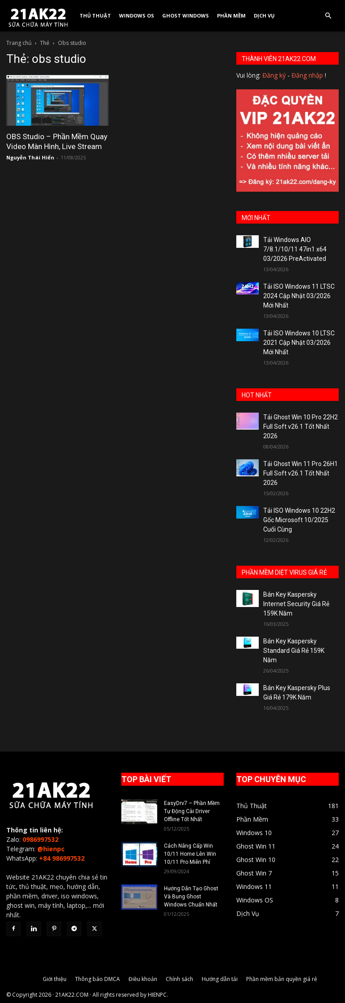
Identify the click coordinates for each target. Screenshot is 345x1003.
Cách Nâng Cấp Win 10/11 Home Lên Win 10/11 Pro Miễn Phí (190, 854)
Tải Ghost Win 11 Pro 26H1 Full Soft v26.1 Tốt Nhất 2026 (300, 473)
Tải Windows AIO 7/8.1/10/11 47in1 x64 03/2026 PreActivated (295, 249)
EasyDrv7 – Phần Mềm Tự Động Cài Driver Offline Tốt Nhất (192, 811)
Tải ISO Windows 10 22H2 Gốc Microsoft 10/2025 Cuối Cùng (299, 520)
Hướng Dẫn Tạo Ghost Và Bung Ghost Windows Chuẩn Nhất (191, 896)
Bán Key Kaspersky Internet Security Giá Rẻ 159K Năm (296, 604)
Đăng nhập (307, 75)
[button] (328, 16)
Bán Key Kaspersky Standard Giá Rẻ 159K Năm (293, 651)
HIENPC (157, 995)
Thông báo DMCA (97, 979)
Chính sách (179, 979)
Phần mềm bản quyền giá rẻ (281, 979)
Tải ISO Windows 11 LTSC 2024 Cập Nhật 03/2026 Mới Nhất (299, 296)
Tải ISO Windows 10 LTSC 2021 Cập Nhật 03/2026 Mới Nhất (299, 343)
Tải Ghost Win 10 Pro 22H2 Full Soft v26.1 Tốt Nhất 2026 (300, 427)
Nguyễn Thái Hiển (30, 157)
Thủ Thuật (95, 15)
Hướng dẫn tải (220, 979)
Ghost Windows (185, 15)
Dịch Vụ (264, 15)
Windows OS (136, 15)
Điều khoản (142, 979)
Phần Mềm (231, 15)
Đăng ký (274, 75)
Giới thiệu (54, 979)
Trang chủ (18, 43)
